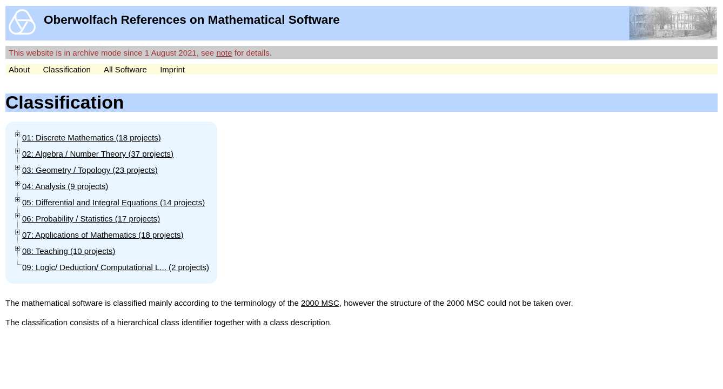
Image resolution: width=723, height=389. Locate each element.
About (19, 69)
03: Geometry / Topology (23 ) (90, 170)
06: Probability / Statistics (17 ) (91, 218)
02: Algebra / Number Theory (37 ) (97, 153)
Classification (66, 69)
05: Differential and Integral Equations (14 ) (113, 202)
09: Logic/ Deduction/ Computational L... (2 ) (115, 267)
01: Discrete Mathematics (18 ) (91, 137)
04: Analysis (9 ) (65, 186)
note (224, 52)
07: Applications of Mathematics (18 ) (103, 234)
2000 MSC (320, 302)
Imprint (172, 69)
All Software (125, 69)
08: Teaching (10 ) (68, 251)
